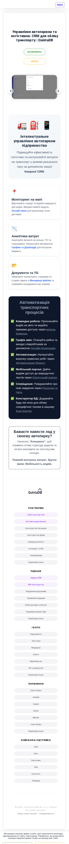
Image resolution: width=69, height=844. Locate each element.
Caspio (36, 704)
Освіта (36, 654)
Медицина (36, 648)
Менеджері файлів (40, 280)
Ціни (36, 747)
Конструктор (23, 411)
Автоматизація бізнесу (36, 521)
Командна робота (36, 542)
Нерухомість (36, 634)
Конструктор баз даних (36, 528)
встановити (34, 52)
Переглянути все (36, 562)
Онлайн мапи (19, 211)
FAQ (36, 767)
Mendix (36, 717)
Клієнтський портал (44, 377)
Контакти (36, 774)
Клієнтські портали (36, 515)
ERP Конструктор (36, 585)
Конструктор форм (36, 535)
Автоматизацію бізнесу (30, 362)
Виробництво (36, 661)
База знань (36, 760)
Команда (36, 781)
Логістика (36, 641)
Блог (36, 753)
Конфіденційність (46, 813)
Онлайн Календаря (43, 348)
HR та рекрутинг (36, 668)
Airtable (36, 697)
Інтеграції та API (36, 549)
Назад (34, 61)
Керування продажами (36, 591)
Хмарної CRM (34, 171)
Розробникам (36, 555)
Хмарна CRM (36, 578)
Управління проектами (36, 612)
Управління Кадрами (36, 598)
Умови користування (27, 813)
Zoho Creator (36, 690)
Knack (36, 711)
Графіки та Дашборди (24, 247)
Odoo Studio (36, 724)
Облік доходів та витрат (36, 605)
